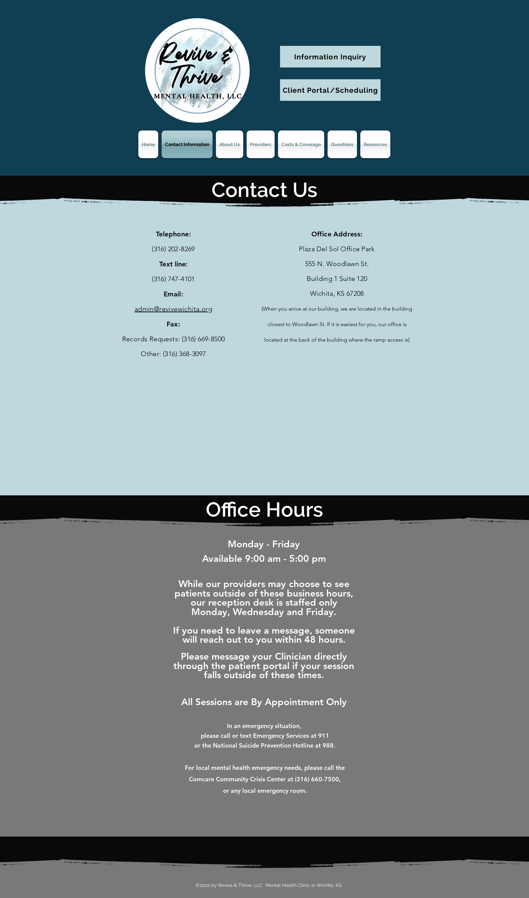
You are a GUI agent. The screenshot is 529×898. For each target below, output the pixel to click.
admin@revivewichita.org (173, 309)
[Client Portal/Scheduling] (330, 90)
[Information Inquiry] (330, 56)
